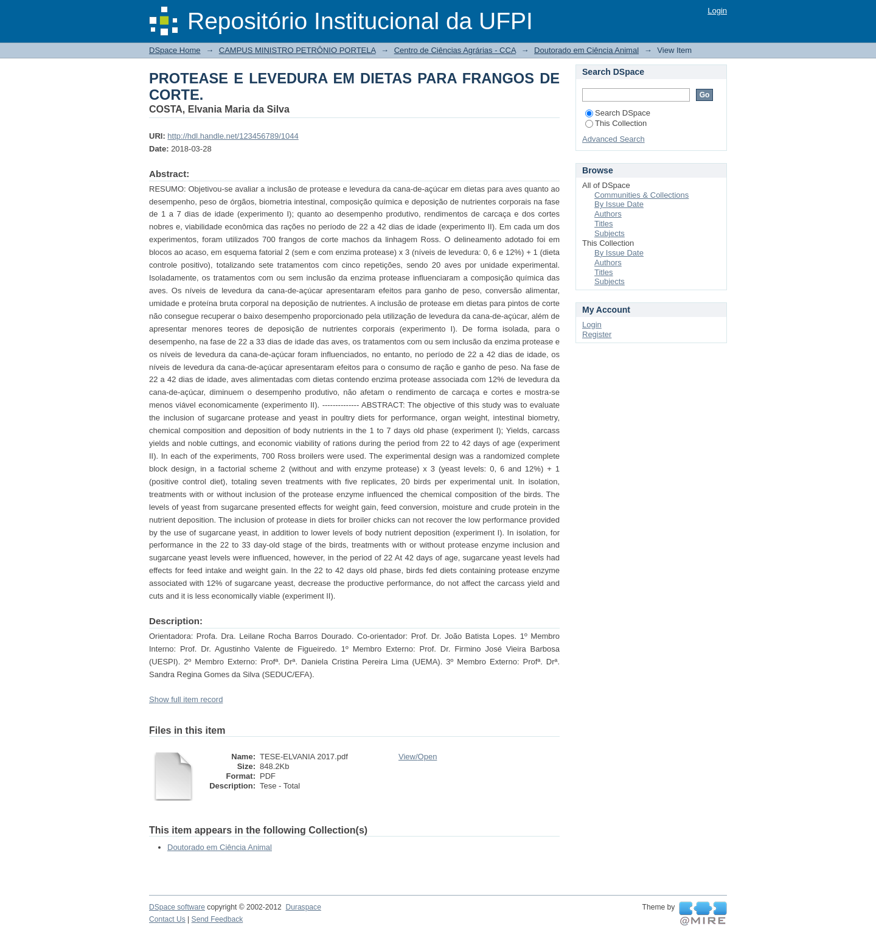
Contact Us (167, 919)
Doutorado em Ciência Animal (586, 50)
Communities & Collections (641, 195)
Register (596, 334)
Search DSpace (617, 112)
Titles (603, 223)
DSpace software (177, 907)
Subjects (609, 233)
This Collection (616, 123)
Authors (608, 213)
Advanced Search (613, 139)
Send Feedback (217, 919)
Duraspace (303, 907)
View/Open (417, 756)
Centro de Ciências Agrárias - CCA (455, 50)
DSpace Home (175, 50)
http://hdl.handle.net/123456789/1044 (232, 136)
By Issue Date (619, 204)
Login (717, 10)
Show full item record (186, 699)
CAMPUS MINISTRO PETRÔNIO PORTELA (297, 50)
